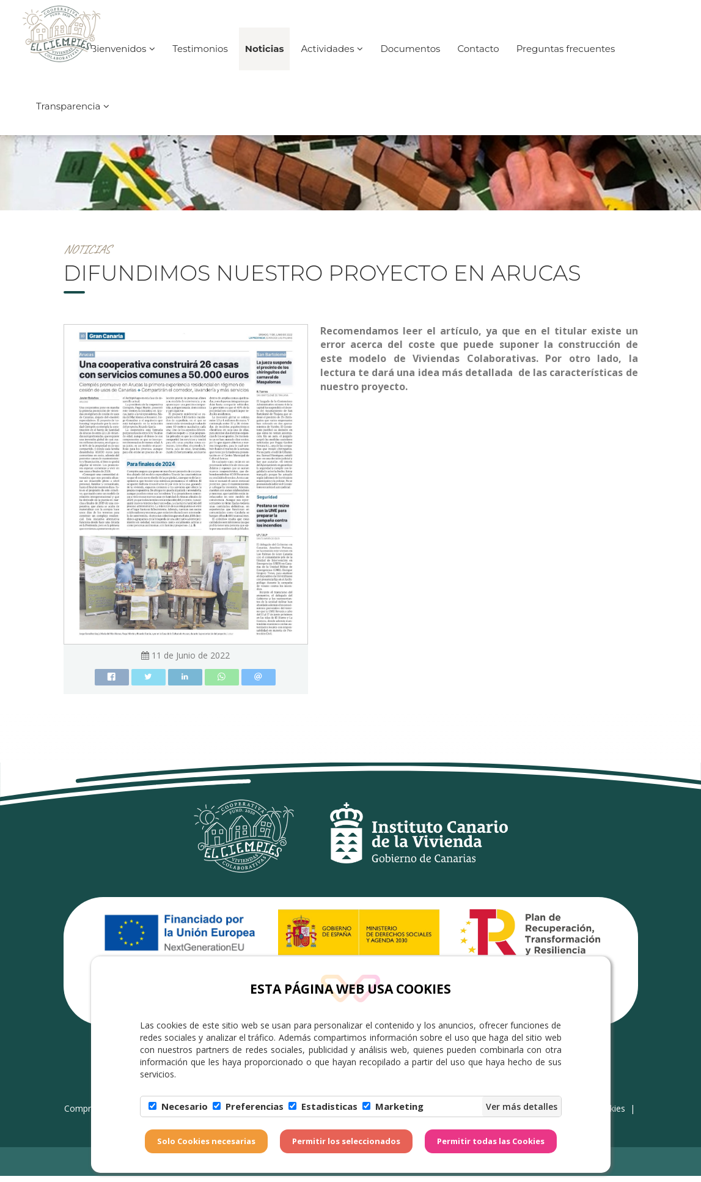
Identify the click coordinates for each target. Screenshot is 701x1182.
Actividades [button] (332, 59)
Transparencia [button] (72, 116)
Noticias (264, 59)
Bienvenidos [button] (122, 59)
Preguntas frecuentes (565, 59)
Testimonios (200, 59)
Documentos (410, 59)
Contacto (478, 59)
